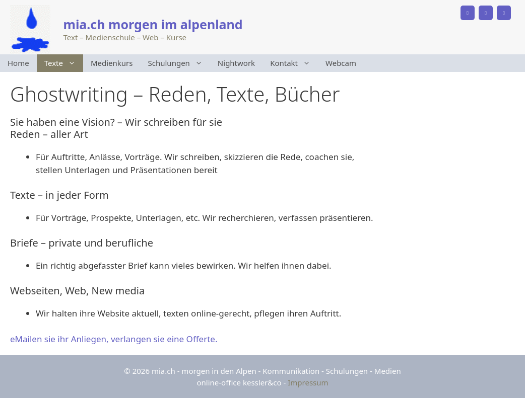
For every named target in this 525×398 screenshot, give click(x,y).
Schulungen (179, 63)
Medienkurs (112, 63)
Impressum (308, 382)
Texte (63, 63)
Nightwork (236, 63)
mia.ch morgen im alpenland (153, 24)
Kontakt (294, 63)
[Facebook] (486, 13)
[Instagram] (504, 13)
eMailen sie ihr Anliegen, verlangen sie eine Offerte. (113, 339)
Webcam (340, 63)
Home (18, 63)
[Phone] (468, 13)
